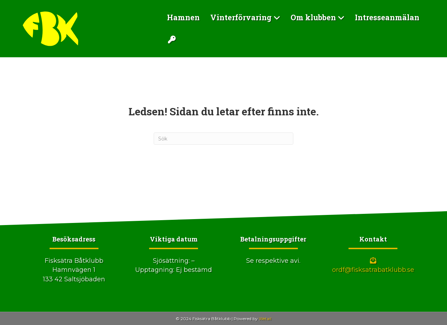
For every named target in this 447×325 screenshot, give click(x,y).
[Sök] (223, 138)
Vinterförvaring (241, 17)
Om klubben (313, 17)
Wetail (265, 318)
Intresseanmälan (387, 17)
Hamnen (183, 17)
